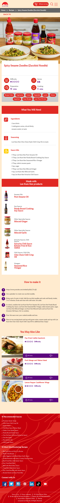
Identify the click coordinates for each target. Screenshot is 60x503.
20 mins (29, 378)
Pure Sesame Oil (7, 440)
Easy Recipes (27, 99)
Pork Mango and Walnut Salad (36, 360)
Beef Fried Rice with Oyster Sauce (13, 461)
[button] (51, 4)
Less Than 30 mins (40, 99)
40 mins (29, 356)
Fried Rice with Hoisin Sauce (11, 468)
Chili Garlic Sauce (8, 442)
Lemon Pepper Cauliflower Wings (37, 382)
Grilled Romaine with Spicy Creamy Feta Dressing (18, 458)
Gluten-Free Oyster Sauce (10, 430)
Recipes (11, 10)
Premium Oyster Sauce (9, 421)
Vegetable (37, 95)
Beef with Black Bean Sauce (11, 465)
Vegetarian (19, 95)
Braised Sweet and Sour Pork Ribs (13, 473)
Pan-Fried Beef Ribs (9, 463)
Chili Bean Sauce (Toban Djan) (12, 428)
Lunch (45, 95)
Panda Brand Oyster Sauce (11, 433)
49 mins (29, 400)
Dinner (53, 95)
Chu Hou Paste (7, 437)
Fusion (28, 95)
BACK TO (7, 14)
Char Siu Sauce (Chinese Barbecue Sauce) (15, 435)
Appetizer (17, 99)
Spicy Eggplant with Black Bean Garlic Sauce (16, 456)
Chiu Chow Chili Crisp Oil (10, 423)
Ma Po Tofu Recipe (8, 453)
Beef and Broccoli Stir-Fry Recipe (13, 451)
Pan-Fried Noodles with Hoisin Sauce (14, 470)
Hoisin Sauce (7, 425)
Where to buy (43, 4)
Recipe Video (9, 95)
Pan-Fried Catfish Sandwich (35, 338)
